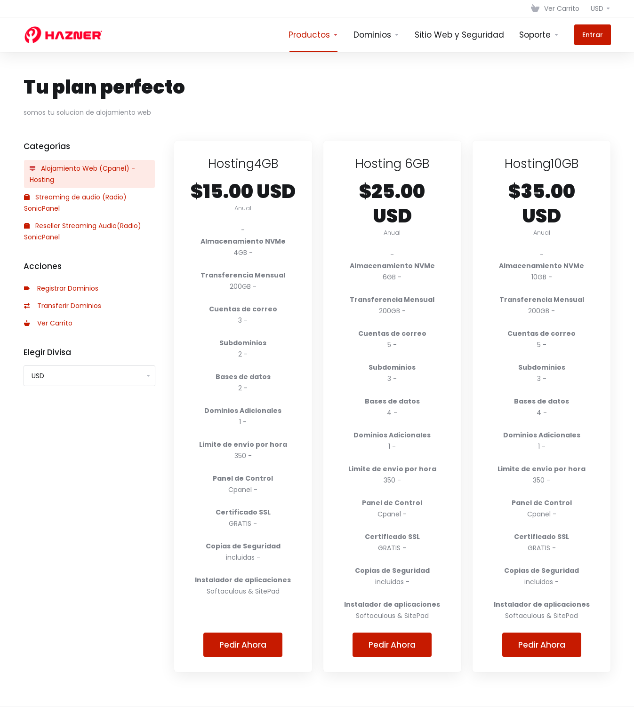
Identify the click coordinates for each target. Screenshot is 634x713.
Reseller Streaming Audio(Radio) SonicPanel (82, 231)
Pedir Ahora (242, 644)
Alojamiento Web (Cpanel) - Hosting (82, 174)
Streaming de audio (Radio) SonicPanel (75, 202)
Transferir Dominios (62, 305)
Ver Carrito (48, 323)
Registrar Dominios (61, 288)
